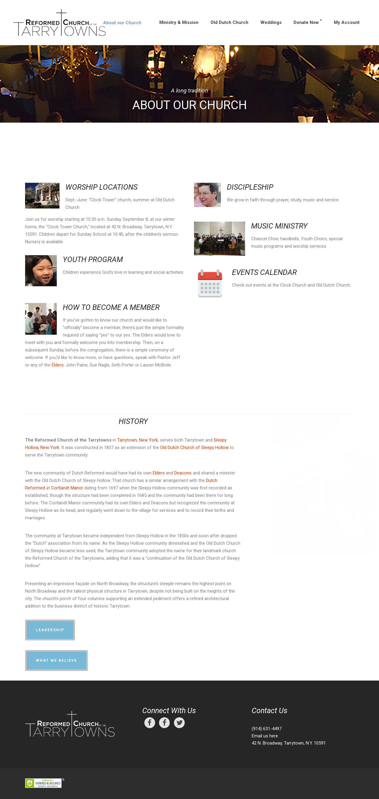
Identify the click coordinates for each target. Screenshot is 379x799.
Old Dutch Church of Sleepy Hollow (194, 447)
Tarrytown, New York (137, 440)
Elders (58, 365)
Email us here (265, 736)
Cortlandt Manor (67, 488)
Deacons (183, 473)
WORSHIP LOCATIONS (101, 187)
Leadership (50, 630)
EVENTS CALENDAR (264, 272)
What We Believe (56, 660)
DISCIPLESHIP (250, 187)
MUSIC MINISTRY (279, 226)
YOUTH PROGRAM (93, 259)
